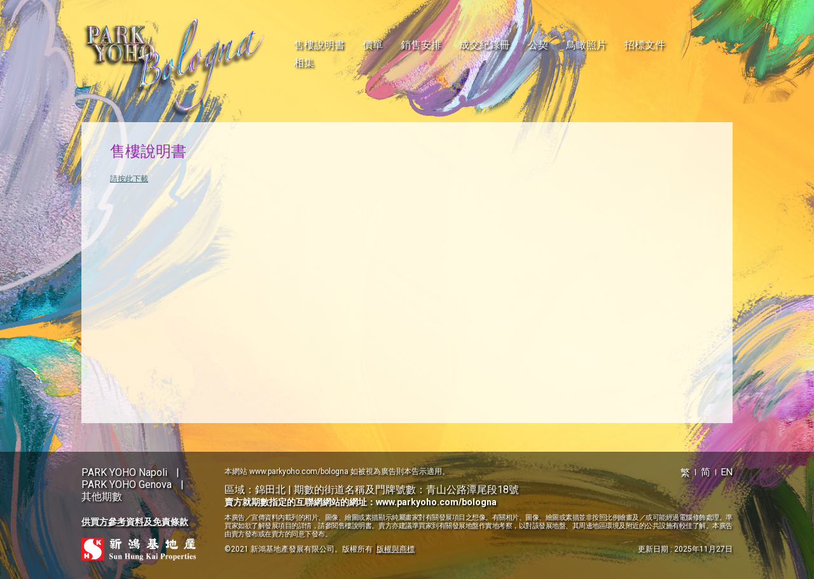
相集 (304, 63)
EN (727, 472)
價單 (372, 45)
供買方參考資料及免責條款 (134, 522)
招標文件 (644, 45)
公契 (538, 45)
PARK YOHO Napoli (124, 472)
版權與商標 (395, 549)
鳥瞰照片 (586, 45)
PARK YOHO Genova (126, 484)
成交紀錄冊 (484, 45)
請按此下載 (129, 178)
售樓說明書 (319, 45)
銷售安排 (421, 45)
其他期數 (101, 497)
